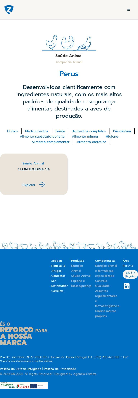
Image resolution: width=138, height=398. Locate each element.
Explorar (29, 185)
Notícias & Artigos (58, 268)
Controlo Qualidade (102, 283)
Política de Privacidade (60, 369)
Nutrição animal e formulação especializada (106, 271)
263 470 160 (110, 357)
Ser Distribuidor (59, 283)
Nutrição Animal (77, 268)
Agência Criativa (84, 374)
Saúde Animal (81, 276)
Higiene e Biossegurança (81, 283)
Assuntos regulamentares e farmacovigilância (107, 298)
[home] (9, 10)
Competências (105, 261)
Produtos (77, 261)
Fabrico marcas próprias (105, 313)
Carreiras (57, 291)
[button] (128, 9)
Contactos (58, 276)
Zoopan (56, 261)
